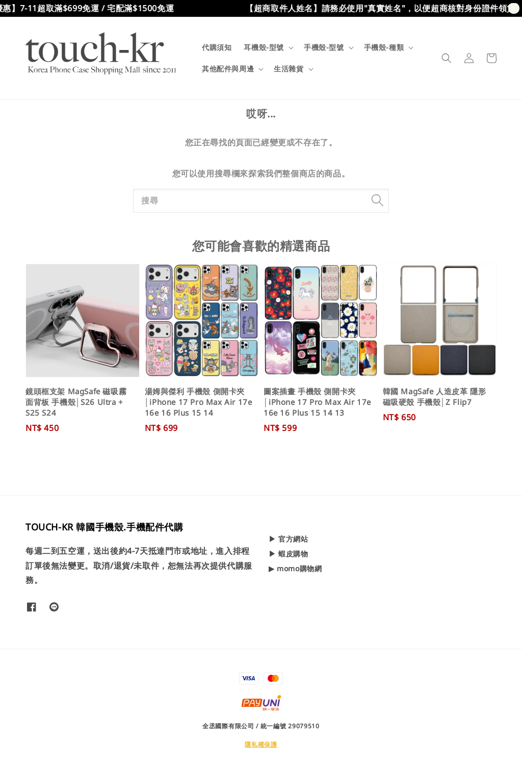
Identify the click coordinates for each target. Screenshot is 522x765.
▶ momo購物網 (295, 568)
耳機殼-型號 (264, 47)
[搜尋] (377, 200)
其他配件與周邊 (228, 68)
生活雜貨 (288, 68)
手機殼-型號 (324, 47)
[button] (446, 58)
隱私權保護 (261, 744)
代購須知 (216, 47)
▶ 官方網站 (288, 539)
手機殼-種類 (384, 47)
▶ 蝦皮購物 (288, 553)
